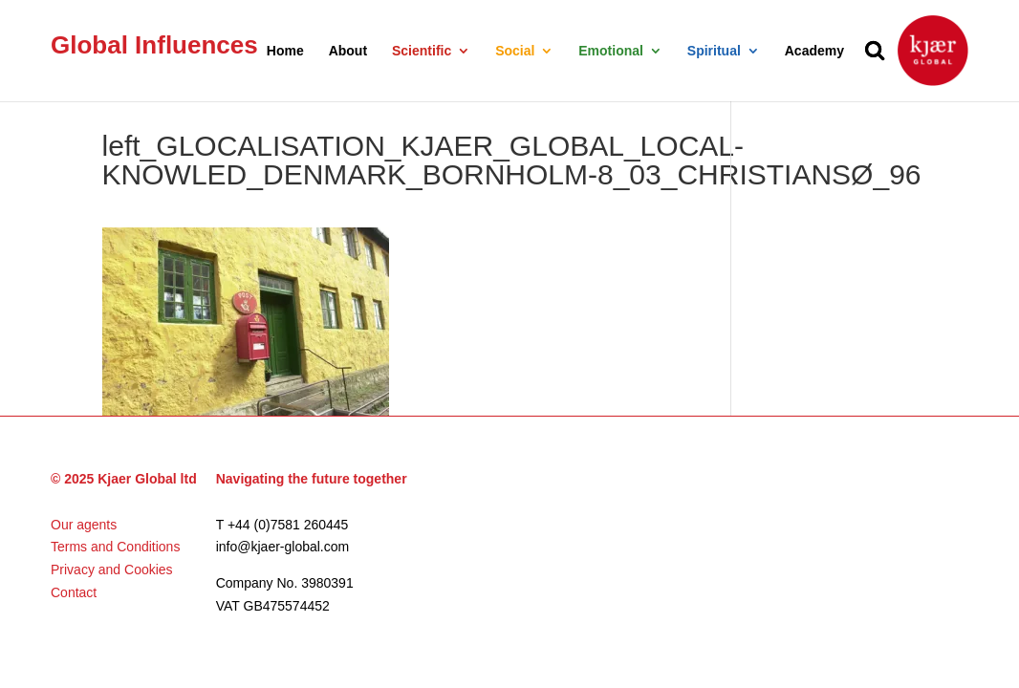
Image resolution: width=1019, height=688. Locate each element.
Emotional (610, 51)
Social (514, 51)
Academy (814, 51)
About (348, 51)
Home (285, 51)
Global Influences (154, 45)
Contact (74, 592)
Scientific (421, 51)
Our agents (84, 524)
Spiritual (714, 51)
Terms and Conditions (115, 546)
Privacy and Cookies (112, 569)
